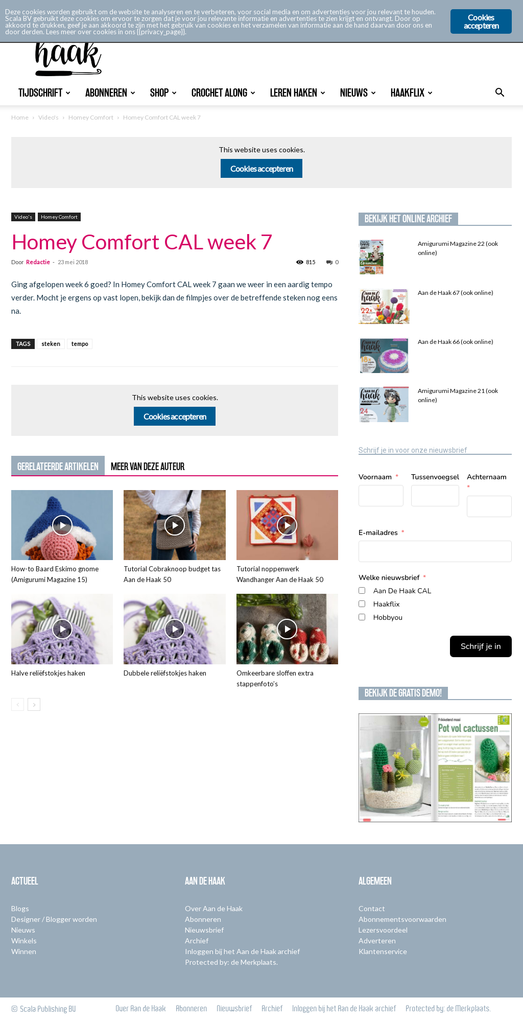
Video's (48, 117)
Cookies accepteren (261, 168)
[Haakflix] (362, 603)
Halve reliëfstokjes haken (48, 673)
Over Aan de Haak (214, 908)
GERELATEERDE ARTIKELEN (58, 466)
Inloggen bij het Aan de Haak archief (242, 951)
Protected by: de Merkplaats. (231, 962)
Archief (196, 940)
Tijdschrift (44, 92)
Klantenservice (383, 951)
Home (20, 117)
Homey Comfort (90, 117)
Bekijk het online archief (408, 218)
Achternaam (487, 477)
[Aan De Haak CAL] (362, 590)
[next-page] (34, 704)
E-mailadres (378, 533)
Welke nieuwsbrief (389, 578)
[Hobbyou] (362, 617)
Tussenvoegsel (435, 477)
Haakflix (412, 92)
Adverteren (377, 940)
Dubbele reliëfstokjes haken (165, 673)
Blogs (20, 908)
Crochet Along (223, 92)
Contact (372, 908)
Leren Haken (297, 92)
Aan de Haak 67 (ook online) (455, 292)
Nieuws (358, 92)
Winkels (24, 940)
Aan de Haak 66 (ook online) (455, 341)
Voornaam (375, 477)
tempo (80, 343)
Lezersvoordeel (383, 929)
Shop (163, 92)
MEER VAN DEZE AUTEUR (147, 466)
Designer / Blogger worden (54, 919)
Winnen (23, 951)
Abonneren (110, 92)
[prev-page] (17, 704)
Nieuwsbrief (204, 929)
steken (50, 343)
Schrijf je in (481, 646)
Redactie (38, 262)
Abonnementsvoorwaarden (402, 919)
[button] (499, 94)
